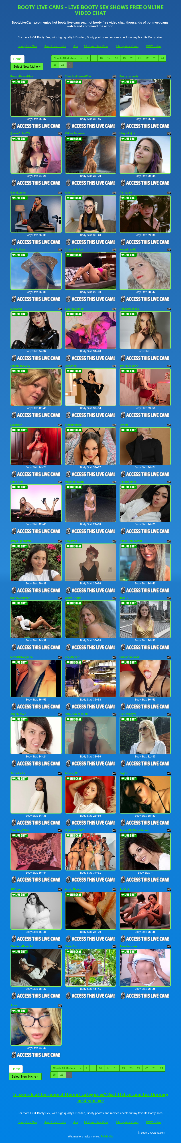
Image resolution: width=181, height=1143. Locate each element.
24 (162, 58)
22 (147, 58)
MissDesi (16, 308)
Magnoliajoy (127, 133)
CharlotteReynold (21, 946)
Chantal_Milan (74, 249)
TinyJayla (71, 541)
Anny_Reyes (73, 889)
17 (108, 58)
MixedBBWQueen (21, 657)
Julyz (13, 1005)
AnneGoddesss (129, 308)
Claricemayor (128, 714)
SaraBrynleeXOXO (76, 714)
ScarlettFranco (74, 308)
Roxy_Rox (17, 481)
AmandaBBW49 (20, 365)
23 (154, 58)
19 (124, 58)
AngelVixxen (18, 714)
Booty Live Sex (27, 46)
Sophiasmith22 (74, 830)
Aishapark (126, 192)
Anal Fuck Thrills (55, 46)
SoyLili (124, 773)
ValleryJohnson (75, 133)
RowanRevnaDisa (21, 76)
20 (131, 58)
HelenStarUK (128, 249)
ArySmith (125, 889)
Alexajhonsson (129, 946)
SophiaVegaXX (129, 365)
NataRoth (16, 424)
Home (17, 59)
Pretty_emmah (129, 76)
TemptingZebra (20, 830)
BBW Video (153, 46)
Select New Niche (27, 66)
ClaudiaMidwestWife (78, 76)
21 (139, 58)
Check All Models (65, 58)
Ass (75, 46)
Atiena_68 (71, 773)
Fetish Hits (106, 1136)
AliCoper (16, 889)
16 (101, 58)
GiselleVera (17, 249)
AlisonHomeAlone (131, 541)
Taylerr (124, 424)
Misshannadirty (75, 481)
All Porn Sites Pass (96, 46)
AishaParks (17, 773)
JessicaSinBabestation (134, 830)
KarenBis (71, 946)
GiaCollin (71, 365)
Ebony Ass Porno (127, 46)
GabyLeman (18, 192)
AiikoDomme (128, 481)
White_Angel (73, 598)
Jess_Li (124, 598)
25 (54, 64)
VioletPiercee (73, 424)
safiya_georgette (21, 541)
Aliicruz (70, 192)
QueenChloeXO (20, 133)
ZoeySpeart (72, 657)
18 (116, 58)
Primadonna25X (130, 657)
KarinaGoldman (20, 598)
